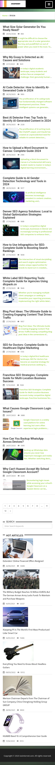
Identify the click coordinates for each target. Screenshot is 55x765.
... (42, 506)
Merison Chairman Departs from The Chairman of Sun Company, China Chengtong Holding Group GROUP (26, 702)
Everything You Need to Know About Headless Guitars (24, 665)
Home (5, 15)
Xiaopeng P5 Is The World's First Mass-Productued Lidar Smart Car (26, 631)
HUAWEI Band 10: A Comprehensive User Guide (25, 736)
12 (5, 511)
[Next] (10, 510)
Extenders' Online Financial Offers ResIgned (23, 561)
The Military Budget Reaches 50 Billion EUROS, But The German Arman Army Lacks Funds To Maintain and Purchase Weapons (26, 595)
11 (47, 506)
